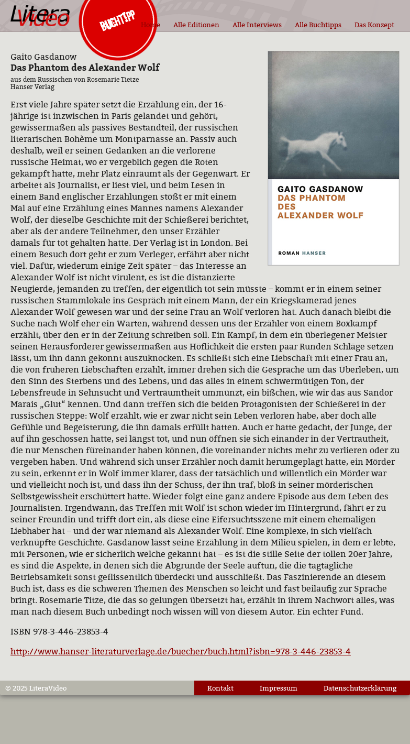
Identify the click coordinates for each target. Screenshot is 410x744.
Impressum (278, 688)
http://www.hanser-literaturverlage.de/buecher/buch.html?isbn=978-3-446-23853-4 (180, 651)
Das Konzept (374, 24)
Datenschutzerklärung (360, 688)
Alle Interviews (257, 24)
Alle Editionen (196, 24)
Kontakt (220, 688)
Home (150, 24)
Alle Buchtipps (318, 24)
